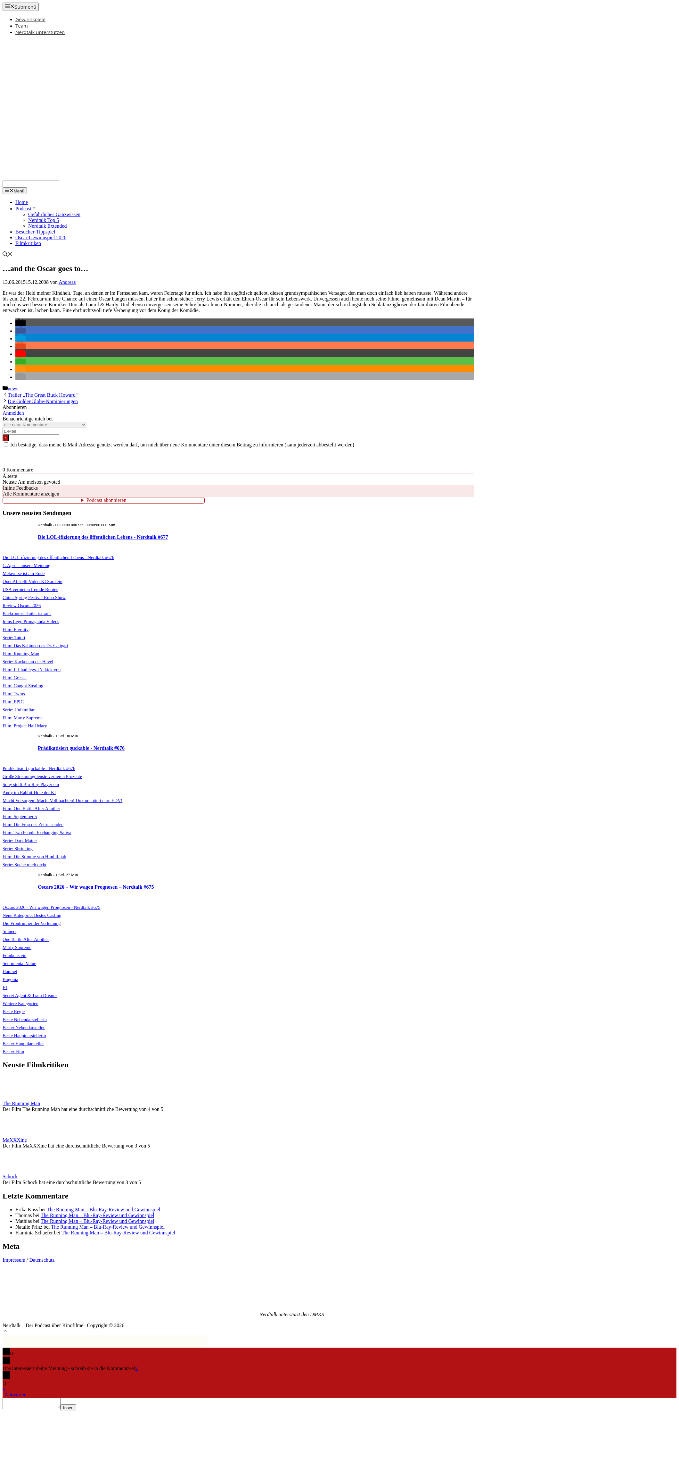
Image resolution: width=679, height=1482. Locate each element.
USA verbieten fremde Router (30, 589)
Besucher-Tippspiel (35, 231)
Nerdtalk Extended (47, 226)
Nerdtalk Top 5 (43, 220)
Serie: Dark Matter (20, 840)
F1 (5, 987)
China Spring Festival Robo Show (34, 597)
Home (21, 202)
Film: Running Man (21, 653)
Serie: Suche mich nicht (24, 864)
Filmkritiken (28, 243)
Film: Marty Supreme (23, 717)
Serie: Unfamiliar (19, 709)
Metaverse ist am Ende (24, 573)
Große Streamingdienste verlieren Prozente (42, 776)
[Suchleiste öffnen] (8, 255)
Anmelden (13, 413)
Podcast (26, 208)
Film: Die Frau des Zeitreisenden (33, 824)
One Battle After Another (26, 939)
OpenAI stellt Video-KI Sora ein (32, 581)
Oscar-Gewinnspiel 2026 (40, 237)
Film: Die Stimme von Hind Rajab (34, 856)
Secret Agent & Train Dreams (30, 995)
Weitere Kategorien (20, 1003)
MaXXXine (15, 1140)
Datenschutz (42, 1260)
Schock (10, 1176)
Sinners (9, 931)
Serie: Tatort (14, 637)
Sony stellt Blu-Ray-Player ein (31, 784)
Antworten (15, 1394)
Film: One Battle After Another (31, 808)
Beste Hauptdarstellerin (24, 1035)
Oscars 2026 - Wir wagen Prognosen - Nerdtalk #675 (51, 907)
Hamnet (10, 971)
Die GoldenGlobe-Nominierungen (43, 401)
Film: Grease (15, 677)
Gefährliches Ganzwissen (54, 214)
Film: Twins (14, 693)
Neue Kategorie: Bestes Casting (32, 915)
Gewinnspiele (30, 19)
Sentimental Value (19, 963)
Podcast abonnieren (106, 500)
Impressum (14, 1260)
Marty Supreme (17, 947)
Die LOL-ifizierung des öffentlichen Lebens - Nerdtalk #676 (58, 557)
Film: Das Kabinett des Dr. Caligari (35, 645)
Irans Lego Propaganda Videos (31, 621)
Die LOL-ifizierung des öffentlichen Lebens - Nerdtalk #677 (103, 537)
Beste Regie (14, 1011)
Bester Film (13, 1051)
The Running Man (21, 1103)
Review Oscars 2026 (22, 605)
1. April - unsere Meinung (26, 565)
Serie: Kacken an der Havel (28, 661)
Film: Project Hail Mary (25, 725)
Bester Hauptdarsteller (23, 1043)
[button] (20, 323)
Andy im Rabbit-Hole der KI (29, 792)
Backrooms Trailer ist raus (27, 613)
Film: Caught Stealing (23, 685)
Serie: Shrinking (18, 848)
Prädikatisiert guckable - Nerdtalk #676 (81, 748)
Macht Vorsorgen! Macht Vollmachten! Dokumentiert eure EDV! (62, 800)
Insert (75, 1409)
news (13, 388)
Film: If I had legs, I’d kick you (32, 669)
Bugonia (10, 979)
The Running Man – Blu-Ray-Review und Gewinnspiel (103, 1209)
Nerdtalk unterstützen (40, 32)
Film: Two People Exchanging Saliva (37, 832)
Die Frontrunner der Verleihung (32, 923)
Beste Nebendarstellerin (25, 1019)
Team (21, 25)
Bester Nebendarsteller (24, 1027)
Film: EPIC (13, 701)
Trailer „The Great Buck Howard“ (43, 395)
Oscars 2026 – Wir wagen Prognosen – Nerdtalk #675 (96, 887)
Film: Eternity (16, 629)
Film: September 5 (20, 816)
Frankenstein (14, 955)
